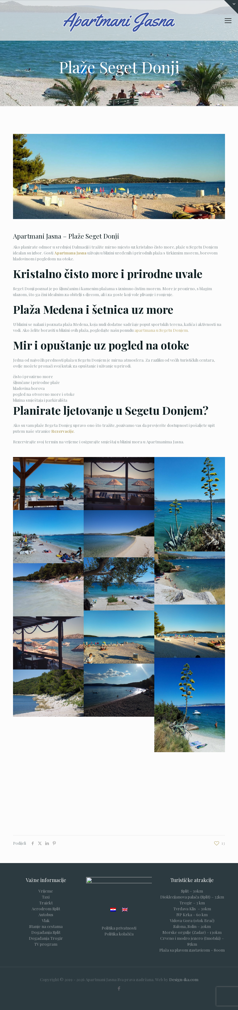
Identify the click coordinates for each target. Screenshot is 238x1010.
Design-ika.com (183, 979)
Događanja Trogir (46, 938)
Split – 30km (192, 890)
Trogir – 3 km (192, 902)
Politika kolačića (119, 935)
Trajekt (46, 902)
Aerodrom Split (46, 908)
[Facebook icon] (119, 988)
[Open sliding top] (231, 7)
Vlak (46, 920)
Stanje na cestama (46, 926)
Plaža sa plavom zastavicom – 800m (192, 950)
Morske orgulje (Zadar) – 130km (192, 932)
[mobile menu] (228, 20)
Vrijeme (45, 890)
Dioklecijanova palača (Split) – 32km (192, 896)
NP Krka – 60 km (192, 914)
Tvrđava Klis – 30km (192, 908)
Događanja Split (45, 932)
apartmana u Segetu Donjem (161, 330)
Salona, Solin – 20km (192, 926)
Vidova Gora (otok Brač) (192, 920)
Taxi (46, 896)
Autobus (45, 914)
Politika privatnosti (119, 929)
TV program (45, 944)
